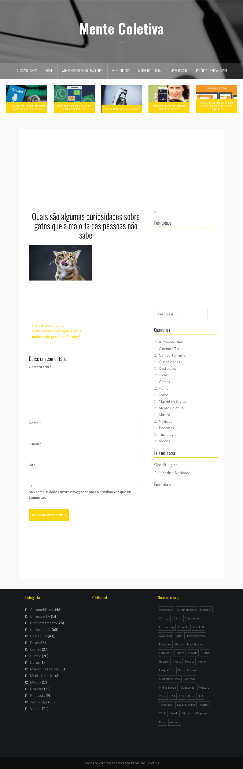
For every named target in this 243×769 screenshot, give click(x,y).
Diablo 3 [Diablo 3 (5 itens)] (198, 627)
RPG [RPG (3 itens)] (191, 696)
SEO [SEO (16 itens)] (200, 696)
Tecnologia (167, 434)
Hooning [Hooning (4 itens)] (164, 661)
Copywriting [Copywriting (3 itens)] (166, 627)
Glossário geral (27, 70)
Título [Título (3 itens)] (162, 713)
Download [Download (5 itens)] (165, 635)
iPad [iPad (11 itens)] (180, 670)
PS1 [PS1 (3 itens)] (172, 696)
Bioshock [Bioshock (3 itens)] (205, 609)
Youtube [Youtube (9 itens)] (175, 722)
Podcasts (166, 428)
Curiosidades (169, 362)
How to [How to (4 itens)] (189, 661)
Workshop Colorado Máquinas (82, 70)
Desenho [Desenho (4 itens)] (183, 627)
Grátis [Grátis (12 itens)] (205, 653)
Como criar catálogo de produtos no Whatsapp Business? (74, 107)
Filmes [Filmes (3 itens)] (179, 644)
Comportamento (172, 355)
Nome (35, 423)
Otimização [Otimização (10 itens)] (187, 687)
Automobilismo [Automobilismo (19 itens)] (186, 609)
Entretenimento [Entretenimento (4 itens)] (195, 635)
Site (32, 465)
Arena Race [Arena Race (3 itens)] (166, 609)
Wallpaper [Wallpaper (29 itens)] (201, 713)
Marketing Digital (150, 70)
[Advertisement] (122, 168)
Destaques (167, 368)
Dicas (163, 375)
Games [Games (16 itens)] (180, 653)
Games (164, 382)
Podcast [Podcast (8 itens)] (204, 687)
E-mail (35, 444)
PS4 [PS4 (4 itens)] (181, 696)
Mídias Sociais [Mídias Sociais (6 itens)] (167, 687)
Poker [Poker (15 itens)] (162, 696)
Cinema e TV (169, 349)
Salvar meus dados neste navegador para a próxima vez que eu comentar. (80, 495)
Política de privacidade (211, 70)
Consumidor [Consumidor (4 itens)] (192, 618)
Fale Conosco (121, 70)
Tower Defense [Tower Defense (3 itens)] (186, 704)
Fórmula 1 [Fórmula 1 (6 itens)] (165, 653)
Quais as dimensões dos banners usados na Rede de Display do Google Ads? (216, 105)
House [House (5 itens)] (177, 661)
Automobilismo (171, 342)
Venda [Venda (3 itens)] (174, 713)
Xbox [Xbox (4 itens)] (162, 722)
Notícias (165, 421)
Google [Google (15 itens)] (192, 653)
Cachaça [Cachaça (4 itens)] (164, 618)
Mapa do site (179, 70)
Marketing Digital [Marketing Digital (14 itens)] (169, 679)
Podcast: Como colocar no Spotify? (122, 109)
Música (164, 415)
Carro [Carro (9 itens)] (177, 618)
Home (49, 70)
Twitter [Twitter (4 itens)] (204, 704)
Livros (164, 395)
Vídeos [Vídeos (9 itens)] (186, 713)
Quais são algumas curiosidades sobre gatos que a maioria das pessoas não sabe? (56, 331)
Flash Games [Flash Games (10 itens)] (195, 644)
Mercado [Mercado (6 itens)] (190, 679)
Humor (164, 388)
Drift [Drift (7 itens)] (179, 635)
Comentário (40, 367)
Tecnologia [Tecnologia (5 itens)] (166, 704)
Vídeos (164, 441)
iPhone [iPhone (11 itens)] (191, 670)
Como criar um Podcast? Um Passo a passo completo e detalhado (27, 107)
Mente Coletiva (121, 28)
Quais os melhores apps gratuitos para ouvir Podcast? (169, 107)
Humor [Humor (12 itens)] (202, 661)
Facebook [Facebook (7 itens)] (165, 644)
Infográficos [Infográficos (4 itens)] (166, 670)
